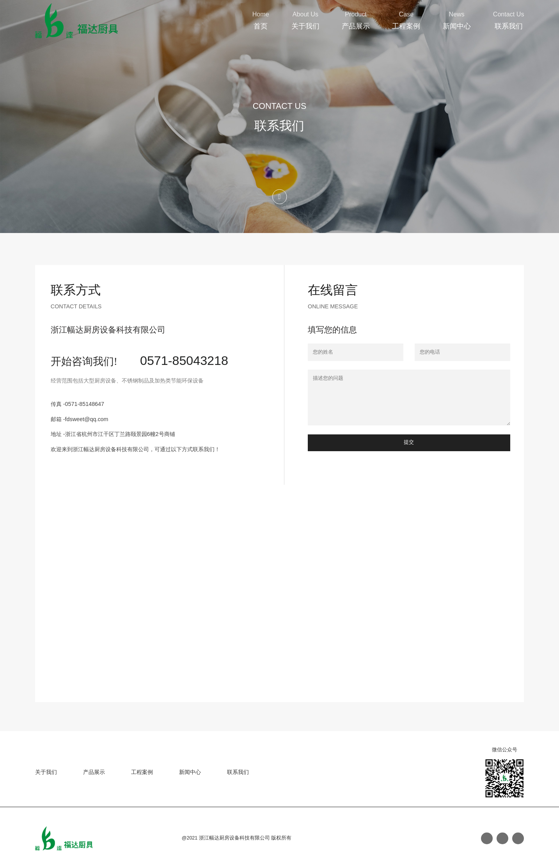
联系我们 (509, 26)
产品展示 (356, 26)
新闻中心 (457, 26)
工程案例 (406, 26)
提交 (409, 442)
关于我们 (305, 26)
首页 (261, 26)
